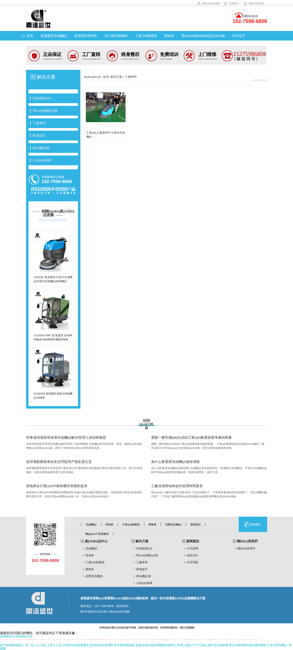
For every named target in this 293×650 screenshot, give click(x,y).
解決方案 (46, 77)
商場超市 (142, 569)
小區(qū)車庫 (144, 583)
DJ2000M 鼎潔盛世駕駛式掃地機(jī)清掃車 (53, 395)
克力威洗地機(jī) (116, 35)
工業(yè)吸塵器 (146, 35)
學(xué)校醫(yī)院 (147, 555)
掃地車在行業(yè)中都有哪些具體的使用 (56, 486)
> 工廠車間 (130, 76)
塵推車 (169, 35)
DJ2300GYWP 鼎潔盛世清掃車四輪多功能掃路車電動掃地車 (53, 337)
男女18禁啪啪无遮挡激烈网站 (248, 645)
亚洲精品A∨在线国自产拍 (16, 636)
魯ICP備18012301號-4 (94, 611)
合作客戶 (238, 35)
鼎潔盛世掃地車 (85, 35)
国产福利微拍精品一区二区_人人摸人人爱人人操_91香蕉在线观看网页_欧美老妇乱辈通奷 (56, 645)
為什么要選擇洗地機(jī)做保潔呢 (175, 462)
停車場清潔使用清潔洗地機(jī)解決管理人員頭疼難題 (66, 437)
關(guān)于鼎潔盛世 (97, 533)
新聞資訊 (195, 524)
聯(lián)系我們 (256, 3)
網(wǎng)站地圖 (211, 3)
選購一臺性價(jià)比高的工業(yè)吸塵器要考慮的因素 (191, 437)
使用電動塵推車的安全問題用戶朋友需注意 (59, 462)
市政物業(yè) (144, 548)
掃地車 (109, 524)
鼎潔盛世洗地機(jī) (53, 35)
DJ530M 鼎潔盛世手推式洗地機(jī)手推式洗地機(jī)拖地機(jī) (53, 279)
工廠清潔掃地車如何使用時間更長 (177, 486)
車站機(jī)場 (143, 576)
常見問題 (192, 562)
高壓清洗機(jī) (173, 524)
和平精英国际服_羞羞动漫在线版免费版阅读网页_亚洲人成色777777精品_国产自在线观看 (171, 645)
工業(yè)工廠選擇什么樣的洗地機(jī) (105, 134)
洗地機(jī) (91, 524)
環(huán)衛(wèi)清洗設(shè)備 (203, 35)
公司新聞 (192, 548)
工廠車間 (142, 562)
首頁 (30, 35)
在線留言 (234, 3)
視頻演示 (192, 555)
